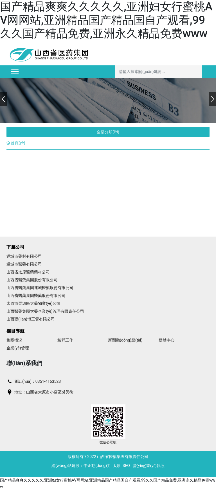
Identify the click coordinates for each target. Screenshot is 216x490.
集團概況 (14, 340)
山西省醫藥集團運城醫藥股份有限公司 (39, 287)
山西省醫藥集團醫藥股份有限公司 (36, 295)
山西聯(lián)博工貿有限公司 (30, 319)
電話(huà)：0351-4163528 (37, 381)
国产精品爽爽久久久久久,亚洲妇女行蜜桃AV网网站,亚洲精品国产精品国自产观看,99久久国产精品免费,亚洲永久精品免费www (106, 20)
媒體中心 (166, 340)
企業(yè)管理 (17, 348)
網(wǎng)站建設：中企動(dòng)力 (81, 465)
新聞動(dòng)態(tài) (125, 340)
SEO (126, 465)
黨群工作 (65, 340)
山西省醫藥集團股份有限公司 (32, 280)
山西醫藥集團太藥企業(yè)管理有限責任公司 (45, 311)
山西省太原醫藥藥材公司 (28, 272)
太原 (117, 465)
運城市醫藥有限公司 (24, 264)
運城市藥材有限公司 (24, 256)
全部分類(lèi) (108, 132)
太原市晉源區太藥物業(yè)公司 (33, 303)
